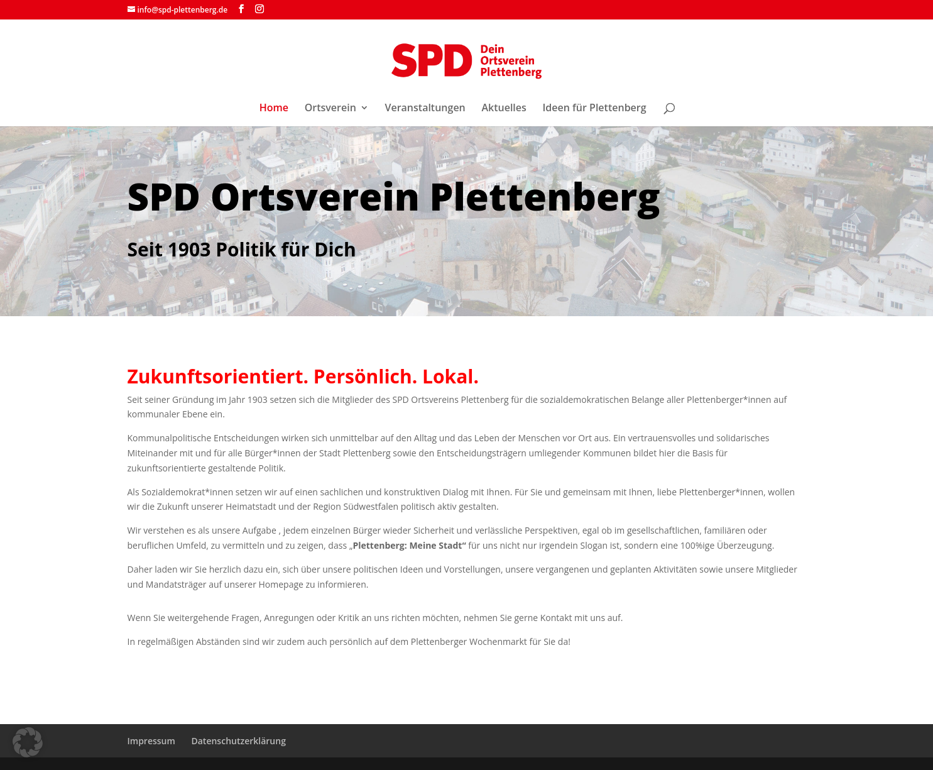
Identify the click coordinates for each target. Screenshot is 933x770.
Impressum (151, 741)
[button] (27, 742)
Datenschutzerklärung (238, 741)
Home (273, 108)
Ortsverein (330, 108)
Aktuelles (503, 108)
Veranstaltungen (425, 108)
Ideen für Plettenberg (594, 108)
